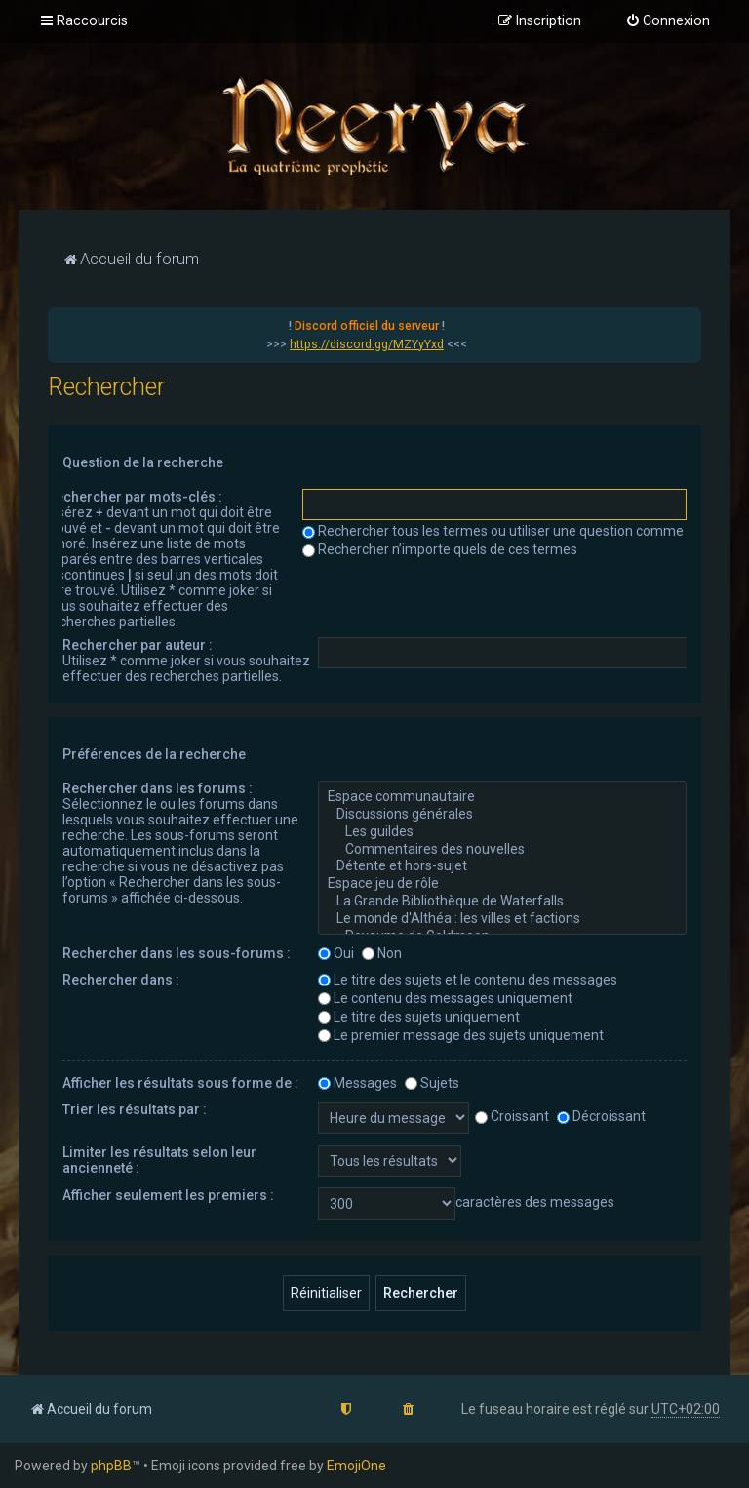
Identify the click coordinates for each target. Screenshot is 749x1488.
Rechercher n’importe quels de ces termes (439, 549)
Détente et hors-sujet (502, 866)
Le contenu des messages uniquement (445, 998)
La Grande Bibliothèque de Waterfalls (502, 901)
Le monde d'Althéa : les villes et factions (502, 919)
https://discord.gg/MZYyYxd (367, 344)
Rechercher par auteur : (137, 645)
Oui (336, 953)
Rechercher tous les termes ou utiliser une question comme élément (520, 531)
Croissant (512, 1116)
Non (382, 953)
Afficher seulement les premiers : (168, 1195)
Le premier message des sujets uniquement (461, 1035)
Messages (357, 1083)
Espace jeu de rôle (502, 884)
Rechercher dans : (120, 979)
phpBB (111, 1465)
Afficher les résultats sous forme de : (180, 1083)
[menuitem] (667, 21)
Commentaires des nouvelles (502, 850)
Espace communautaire (502, 797)
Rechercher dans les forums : (157, 788)
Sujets (432, 1083)
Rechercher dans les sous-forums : (176, 953)
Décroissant (601, 1116)
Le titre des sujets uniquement (419, 1017)
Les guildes (502, 832)
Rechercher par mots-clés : (134, 496)
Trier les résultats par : (134, 1109)
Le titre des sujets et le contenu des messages (467, 979)
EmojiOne (356, 1465)
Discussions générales (502, 815)
